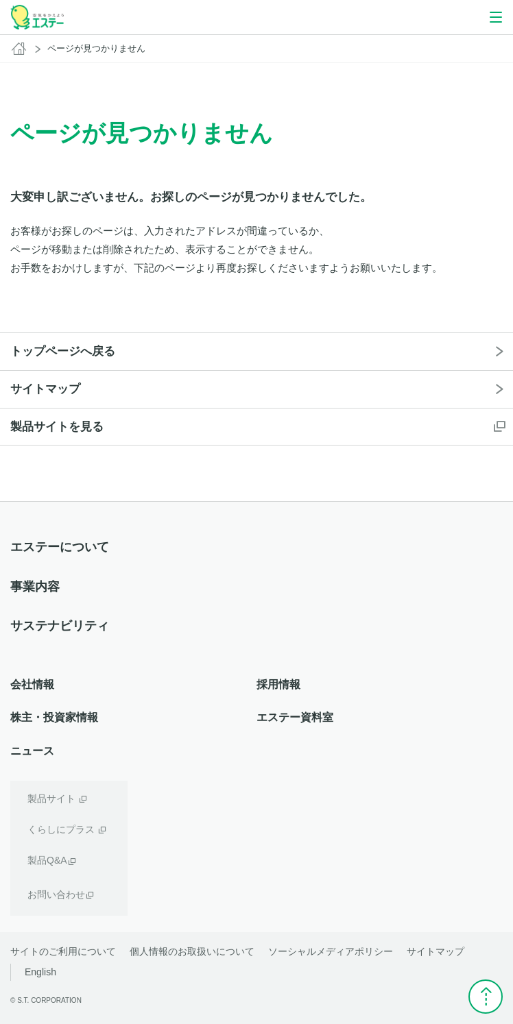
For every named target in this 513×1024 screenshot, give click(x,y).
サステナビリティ (59, 626)
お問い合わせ (56, 894)
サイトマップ (435, 951)
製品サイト (51, 798)
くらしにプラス (61, 829)
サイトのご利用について (63, 951)
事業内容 (35, 587)
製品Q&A (47, 860)
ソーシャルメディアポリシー (330, 951)
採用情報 (278, 684)
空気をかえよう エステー (37, 17)
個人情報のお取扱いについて (192, 951)
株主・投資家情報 (54, 717)
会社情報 (32, 684)
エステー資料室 (294, 717)
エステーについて (59, 547)
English (40, 971)
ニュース (32, 751)
